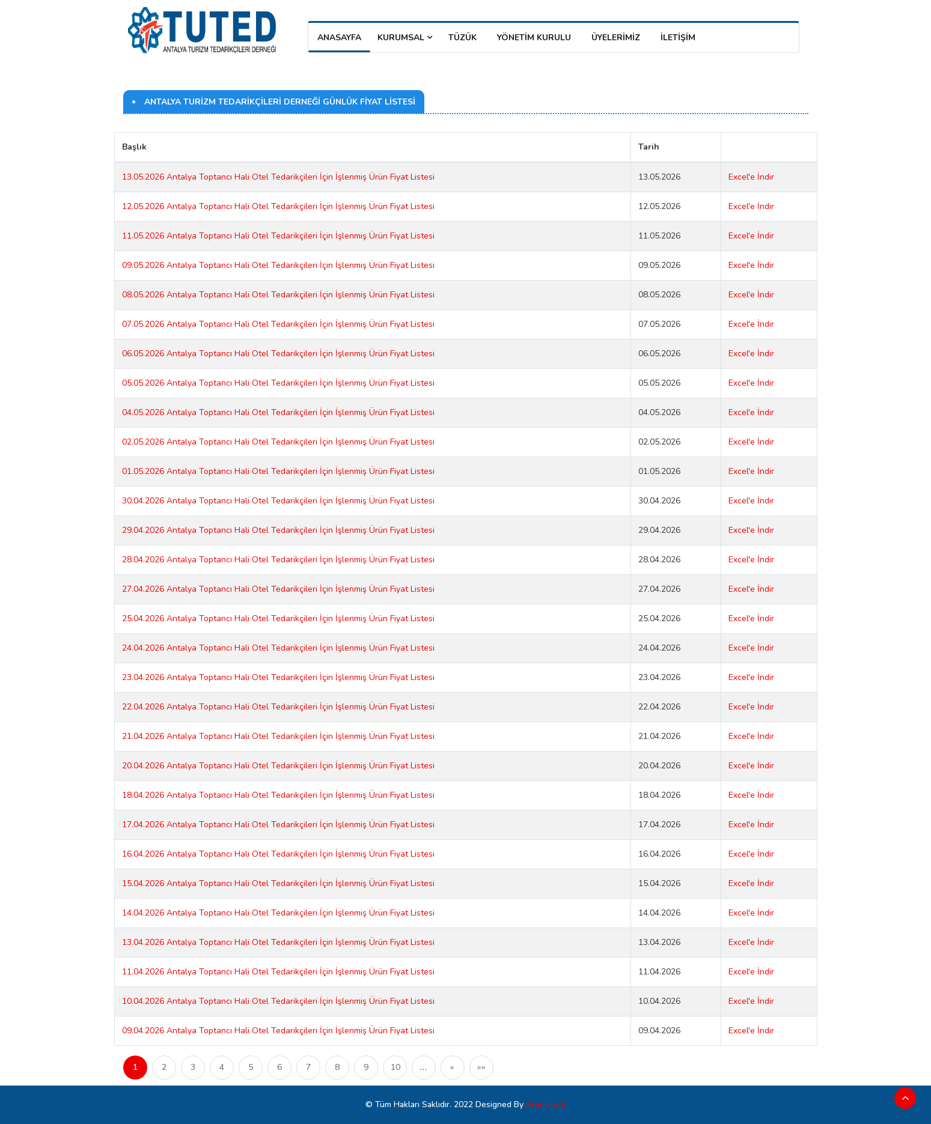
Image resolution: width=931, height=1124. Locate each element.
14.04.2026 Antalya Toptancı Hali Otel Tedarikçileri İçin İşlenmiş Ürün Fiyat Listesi (278, 913)
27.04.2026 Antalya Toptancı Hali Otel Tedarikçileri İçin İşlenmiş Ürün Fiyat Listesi (278, 589)
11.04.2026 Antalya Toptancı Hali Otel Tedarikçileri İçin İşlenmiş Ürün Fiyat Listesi (278, 971)
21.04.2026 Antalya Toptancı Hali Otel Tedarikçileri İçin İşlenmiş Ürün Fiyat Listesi (278, 736)
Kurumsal (404, 37)
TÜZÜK (462, 37)
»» (481, 1067)
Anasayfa (339, 37)
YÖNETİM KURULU (534, 37)
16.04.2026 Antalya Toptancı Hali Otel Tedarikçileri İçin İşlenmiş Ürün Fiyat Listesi (278, 854)
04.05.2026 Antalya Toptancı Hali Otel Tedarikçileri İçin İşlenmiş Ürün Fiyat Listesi (278, 412)
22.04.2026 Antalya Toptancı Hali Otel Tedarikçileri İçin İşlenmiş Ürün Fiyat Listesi (278, 706)
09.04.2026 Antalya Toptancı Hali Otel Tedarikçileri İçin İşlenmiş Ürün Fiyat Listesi (278, 1030)
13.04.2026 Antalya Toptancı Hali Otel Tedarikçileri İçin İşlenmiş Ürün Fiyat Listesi (278, 942)
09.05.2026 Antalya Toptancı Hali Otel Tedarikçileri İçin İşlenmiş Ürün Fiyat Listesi (278, 265)
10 (395, 1067)
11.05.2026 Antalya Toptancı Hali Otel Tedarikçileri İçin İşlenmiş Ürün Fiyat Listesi (278, 236)
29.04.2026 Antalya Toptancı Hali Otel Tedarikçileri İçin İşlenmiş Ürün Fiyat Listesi (278, 530)
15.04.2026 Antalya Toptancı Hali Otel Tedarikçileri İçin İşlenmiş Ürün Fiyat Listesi (278, 883)
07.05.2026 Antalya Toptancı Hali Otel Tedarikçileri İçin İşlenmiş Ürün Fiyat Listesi (278, 324)
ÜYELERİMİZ (615, 37)
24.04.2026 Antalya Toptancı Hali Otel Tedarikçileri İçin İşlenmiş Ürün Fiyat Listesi (278, 648)
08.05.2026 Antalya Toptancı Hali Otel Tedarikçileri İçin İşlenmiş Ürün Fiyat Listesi (278, 294)
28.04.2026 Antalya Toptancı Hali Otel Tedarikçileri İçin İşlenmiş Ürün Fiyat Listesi (278, 559)
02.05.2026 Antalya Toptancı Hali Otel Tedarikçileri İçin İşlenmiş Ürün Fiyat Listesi (278, 442)
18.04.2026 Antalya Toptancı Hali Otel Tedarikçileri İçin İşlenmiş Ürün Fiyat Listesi (278, 795)
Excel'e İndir (751, 177)
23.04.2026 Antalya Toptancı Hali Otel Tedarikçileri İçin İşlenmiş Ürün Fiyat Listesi (278, 677)
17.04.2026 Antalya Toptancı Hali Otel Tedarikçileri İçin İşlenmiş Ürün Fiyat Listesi (278, 824)
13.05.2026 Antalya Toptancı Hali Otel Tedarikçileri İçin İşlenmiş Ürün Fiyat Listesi (278, 177)
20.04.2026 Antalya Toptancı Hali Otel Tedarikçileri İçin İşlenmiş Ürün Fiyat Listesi (278, 765)
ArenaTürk (546, 1104)
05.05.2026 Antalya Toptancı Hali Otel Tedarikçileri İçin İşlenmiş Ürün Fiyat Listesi (278, 383)
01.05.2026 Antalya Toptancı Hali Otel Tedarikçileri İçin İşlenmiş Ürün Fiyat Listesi (278, 471)
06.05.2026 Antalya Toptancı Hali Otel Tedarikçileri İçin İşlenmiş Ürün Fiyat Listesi (278, 353)
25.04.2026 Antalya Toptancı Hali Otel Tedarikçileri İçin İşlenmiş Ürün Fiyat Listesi (278, 618)
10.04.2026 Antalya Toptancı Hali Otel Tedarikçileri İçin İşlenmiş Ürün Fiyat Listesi (278, 1001)
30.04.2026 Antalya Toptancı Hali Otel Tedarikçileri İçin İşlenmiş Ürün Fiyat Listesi (278, 500)
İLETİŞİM (678, 37)
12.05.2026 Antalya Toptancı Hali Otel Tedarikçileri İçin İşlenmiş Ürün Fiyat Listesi (278, 206)
